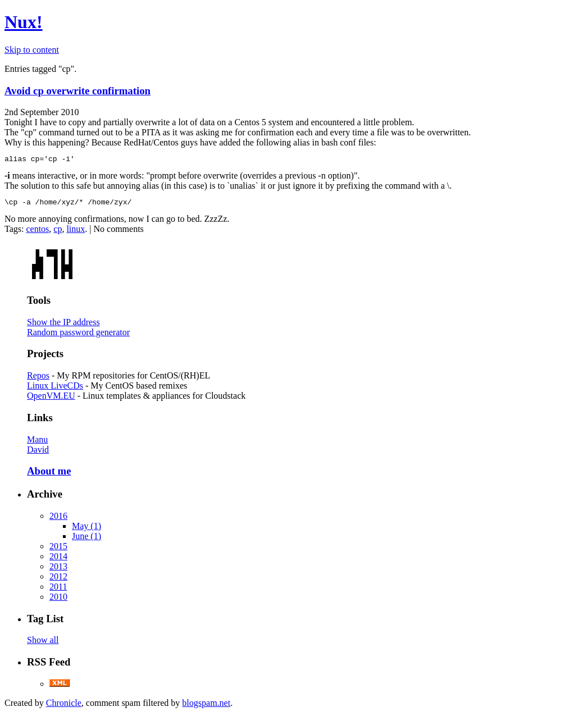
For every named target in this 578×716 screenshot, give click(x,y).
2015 (58, 549)
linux (75, 232)
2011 (58, 590)
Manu (37, 443)
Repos (38, 379)
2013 (58, 569)
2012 (58, 580)
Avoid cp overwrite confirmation (77, 91)
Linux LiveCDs (55, 389)
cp (57, 232)
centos (37, 232)
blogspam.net (206, 706)
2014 (58, 559)
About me (49, 474)
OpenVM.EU (51, 399)
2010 (58, 600)
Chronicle (63, 706)
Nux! (23, 22)
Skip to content (31, 49)
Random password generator (78, 335)
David (38, 453)
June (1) (86, 539)
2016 (58, 519)
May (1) (86, 529)
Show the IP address (63, 325)
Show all (42, 643)
